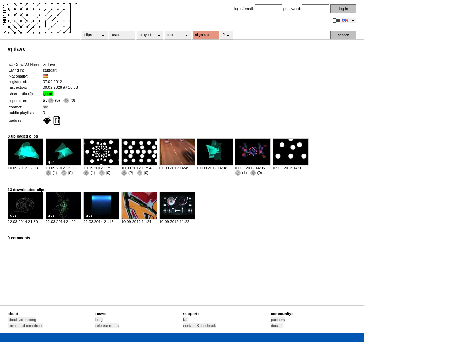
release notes (107, 325)
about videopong (22, 319)
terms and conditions (25, 325)
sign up (202, 35)
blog (99, 319)
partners (278, 319)
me (45, 107)
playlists (147, 35)
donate (277, 325)
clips (92, 35)
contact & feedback (199, 325)
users (116, 35)
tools (175, 35)
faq (185, 319)
